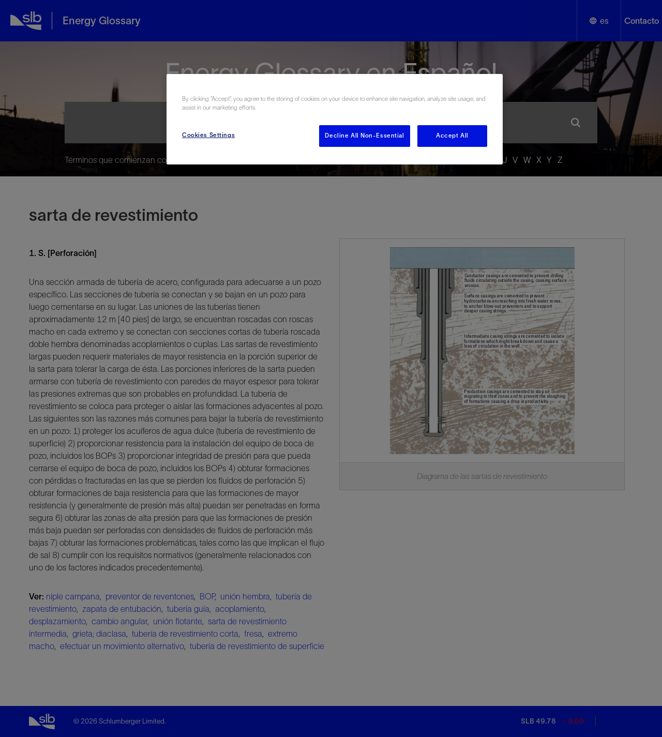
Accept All (452, 135)
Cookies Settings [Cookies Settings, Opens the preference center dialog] (208, 135)
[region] (335, 119)
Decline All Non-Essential (364, 135)
